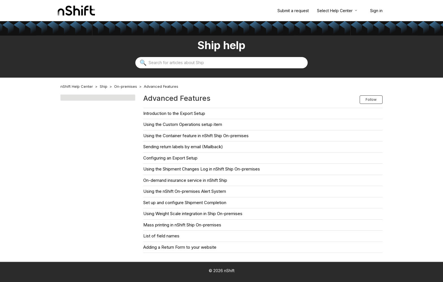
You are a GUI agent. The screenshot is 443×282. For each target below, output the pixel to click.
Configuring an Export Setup (170, 158)
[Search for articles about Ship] (221, 62)
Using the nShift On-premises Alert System (184, 191)
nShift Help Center (76, 86)
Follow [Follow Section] (371, 99)
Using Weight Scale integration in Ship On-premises (192, 213)
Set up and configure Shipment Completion (184, 202)
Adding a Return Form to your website (179, 247)
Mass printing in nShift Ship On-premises (182, 225)
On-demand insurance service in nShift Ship (185, 180)
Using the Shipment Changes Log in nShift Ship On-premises (201, 169)
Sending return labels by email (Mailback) (183, 146)
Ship (103, 86)
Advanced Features (161, 86)
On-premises (125, 86)
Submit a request (293, 10)
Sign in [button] (376, 10)
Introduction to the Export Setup (174, 113)
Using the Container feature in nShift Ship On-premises (196, 135)
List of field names (161, 236)
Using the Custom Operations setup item (182, 124)
